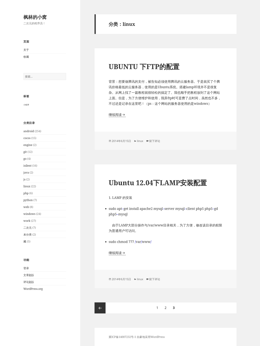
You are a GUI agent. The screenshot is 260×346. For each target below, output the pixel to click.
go (25, 159)
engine (27, 145)
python (28, 200)
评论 (28, 282)
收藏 (26, 57)
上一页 (100, 307)
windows (29, 214)
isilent (27, 165)
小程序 (26, 105)
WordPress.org (33, 289)
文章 (28, 275)
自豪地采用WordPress (151, 337)
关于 (26, 50)
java (26, 172)
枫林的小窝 (35, 17)
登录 (26, 268)
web (26, 207)
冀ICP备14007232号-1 (122, 337)
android (28, 131)
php (26, 193)
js (24, 179)
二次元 (27, 228)
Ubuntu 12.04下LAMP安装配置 (158, 182)
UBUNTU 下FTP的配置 (144, 66)
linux (26, 186)
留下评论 (154, 141)
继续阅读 (117, 114)
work (26, 221)
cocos (26, 138)
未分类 (27, 234)
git (25, 152)
